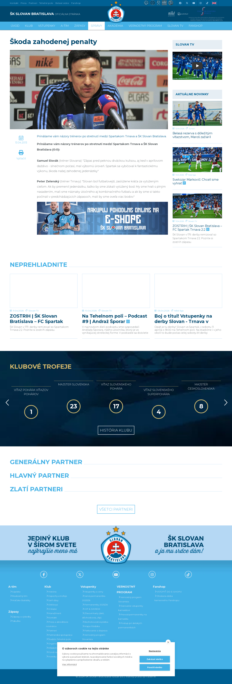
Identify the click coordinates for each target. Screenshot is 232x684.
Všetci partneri (116, 509)
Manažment (53, 613)
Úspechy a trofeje (56, 596)
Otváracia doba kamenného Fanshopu (167, 598)
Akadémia (115, 25)
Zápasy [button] (79, 25)
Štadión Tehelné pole (58, 639)
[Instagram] (200, 3)
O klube (51, 609)
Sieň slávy (52, 600)
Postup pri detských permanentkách (130, 625)
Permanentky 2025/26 (95, 604)
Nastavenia (155, 651)
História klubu (116, 430)
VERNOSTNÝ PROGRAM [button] (145, 25)
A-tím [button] (65, 25)
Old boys (52, 604)
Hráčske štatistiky (20, 600)
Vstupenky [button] (46, 25)
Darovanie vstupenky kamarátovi (130, 608)
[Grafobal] (89, 483)
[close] (168, 642)
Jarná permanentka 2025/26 (93, 598)
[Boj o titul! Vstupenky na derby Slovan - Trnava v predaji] (188, 285)
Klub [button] (29, 25)
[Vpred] (225, 402)
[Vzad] (6, 402)
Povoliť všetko (154, 667)
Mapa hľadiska (91, 626)
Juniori (192, 128)
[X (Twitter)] (187, 3)
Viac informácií (69, 664)
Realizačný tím (18, 596)
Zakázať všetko (155, 659)
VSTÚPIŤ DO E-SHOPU (168, 591)
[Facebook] (180, 3)
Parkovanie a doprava (94, 630)
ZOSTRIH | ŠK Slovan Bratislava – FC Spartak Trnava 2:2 (197, 227)
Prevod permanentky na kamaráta (132, 616)
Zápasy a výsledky (20, 616)
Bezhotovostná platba (95, 622)
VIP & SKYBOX (91, 609)
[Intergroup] (89, 497)
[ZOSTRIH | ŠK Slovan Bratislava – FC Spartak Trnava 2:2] (197, 205)
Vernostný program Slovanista (93, 637)
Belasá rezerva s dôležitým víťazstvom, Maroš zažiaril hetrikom (192, 135)
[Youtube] (194, 3)
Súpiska (15, 591)
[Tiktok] (207, 3)
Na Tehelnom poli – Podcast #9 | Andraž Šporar (114, 308)
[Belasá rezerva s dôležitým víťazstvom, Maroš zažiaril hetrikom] (197, 113)
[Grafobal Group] (143, 497)
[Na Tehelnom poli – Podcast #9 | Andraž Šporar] (116, 285)
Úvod (15, 25)
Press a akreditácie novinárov (57, 624)
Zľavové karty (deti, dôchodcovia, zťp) (93, 615)
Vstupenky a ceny (92, 591)
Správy (96, 25)
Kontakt (51, 617)
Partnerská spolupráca (59, 635)
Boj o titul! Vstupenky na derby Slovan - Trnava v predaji (183, 308)
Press (23, 3)
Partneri (51, 630)
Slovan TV (192, 221)
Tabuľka (15, 621)
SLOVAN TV (175, 25)
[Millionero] (143, 483)
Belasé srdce (62, 3)
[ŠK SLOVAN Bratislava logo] (116, 11)
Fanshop (76, 3)
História (51, 591)
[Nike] (116, 469)
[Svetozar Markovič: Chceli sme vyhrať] (197, 159)
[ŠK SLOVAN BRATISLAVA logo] (62, 14)
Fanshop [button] (196, 25)
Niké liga (192, 175)
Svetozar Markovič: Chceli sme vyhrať (196, 181)
